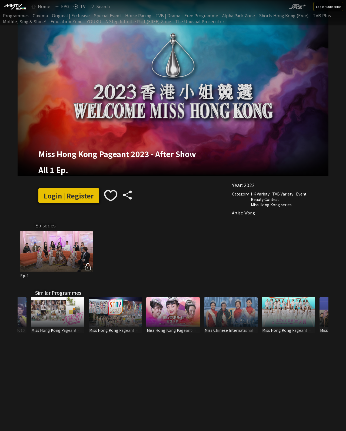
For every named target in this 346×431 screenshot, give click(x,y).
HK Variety (260, 194)
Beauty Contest (265, 199)
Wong (249, 213)
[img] (15, 6)
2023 (249, 184)
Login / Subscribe (328, 6)
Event (301, 194)
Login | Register (69, 195)
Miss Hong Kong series (271, 204)
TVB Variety (282, 194)
